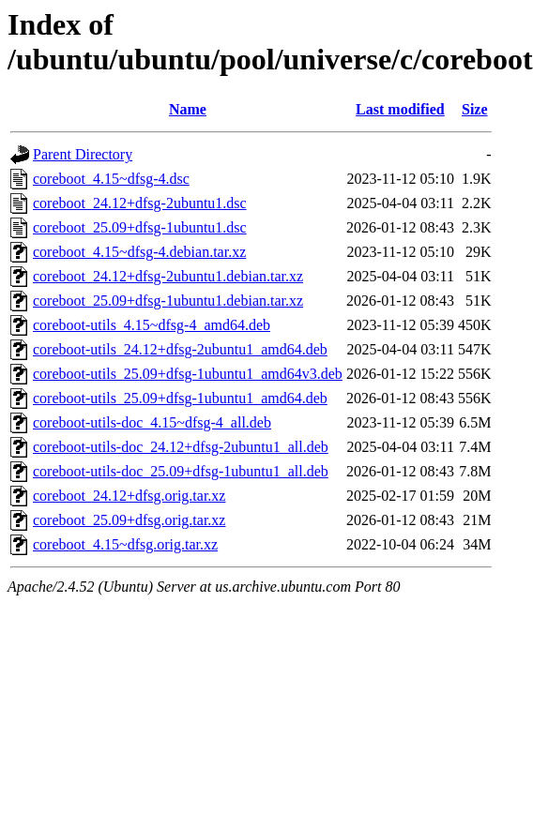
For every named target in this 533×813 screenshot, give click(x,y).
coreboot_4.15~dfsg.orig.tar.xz (125, 544)
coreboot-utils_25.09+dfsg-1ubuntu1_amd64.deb (180, 398)
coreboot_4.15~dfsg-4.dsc (111, 179)
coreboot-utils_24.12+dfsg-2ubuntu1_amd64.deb (180, 349)
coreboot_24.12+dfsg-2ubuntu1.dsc (140, 203)
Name (187, 109)
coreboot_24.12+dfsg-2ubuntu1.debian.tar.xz (168, 276)
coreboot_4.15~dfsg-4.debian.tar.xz (139, 252)
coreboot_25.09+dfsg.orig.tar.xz (129, 520)
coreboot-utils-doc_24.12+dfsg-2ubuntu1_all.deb (180, 447)
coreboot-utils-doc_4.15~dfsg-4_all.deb (152, 422)
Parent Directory (82, 154)
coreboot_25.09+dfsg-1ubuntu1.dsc (140, 227)
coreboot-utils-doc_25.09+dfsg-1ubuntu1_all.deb (180, 471)
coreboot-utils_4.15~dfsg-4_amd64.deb (151, 325)
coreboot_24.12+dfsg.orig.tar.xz (129, 496)
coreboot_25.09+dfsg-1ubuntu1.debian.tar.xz (168, 301)
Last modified (400, 109)
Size (475, 109)
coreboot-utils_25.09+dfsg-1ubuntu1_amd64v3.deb (188, 374)
